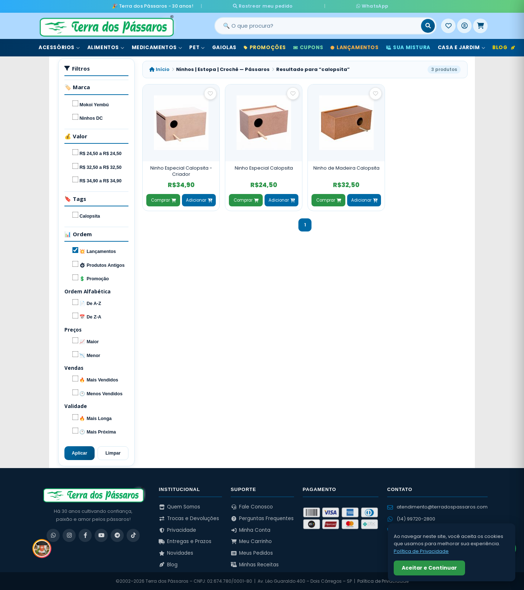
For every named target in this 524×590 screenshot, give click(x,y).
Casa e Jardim (461, 46)
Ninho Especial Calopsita (264, 167)
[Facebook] (85, 534)
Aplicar (79, 452)
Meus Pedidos (252, 552)
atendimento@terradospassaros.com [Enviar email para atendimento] (437, 506)
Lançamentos (354, 46)
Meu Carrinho (251, 541)
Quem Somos (179, 506)
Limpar (113, 452)
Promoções (265, 46)
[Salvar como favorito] (210, 93)
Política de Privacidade (383, 581)
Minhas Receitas (255, 564)
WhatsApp (348, 6)
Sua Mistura (408, 46)
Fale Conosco (252, 506)
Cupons (308, 46)
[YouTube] (101, 534)
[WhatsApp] (53, 534)
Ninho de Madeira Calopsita (346, 167)
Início (159, 68)
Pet (197, 46)
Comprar (163, 199)
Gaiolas (224, 46)
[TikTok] (133, 534)
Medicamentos (157, 46)
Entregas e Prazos (185, 541)
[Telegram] (117, 534)
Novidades (176, 552)
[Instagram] (69, 534)
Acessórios (59, 46)
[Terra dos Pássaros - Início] (106, 25)
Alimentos (105, 46)
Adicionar (199, 199)
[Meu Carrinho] (480, 25)
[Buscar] (428, 25)
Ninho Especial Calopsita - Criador (181, 170)
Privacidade (177, 529)
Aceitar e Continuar (429, 567)
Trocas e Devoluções (189, 517)
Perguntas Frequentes (262, 517)
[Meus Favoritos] (448, 25)
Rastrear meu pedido (287, 6)
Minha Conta (250, 529)
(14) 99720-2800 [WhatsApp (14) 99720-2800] (411, 518)
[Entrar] (464, 25)
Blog (503, 46)
